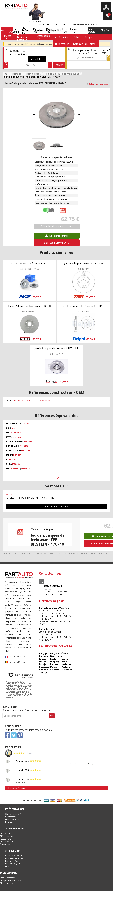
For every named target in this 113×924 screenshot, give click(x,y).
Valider (59, 65)
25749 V (12, 459)
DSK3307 (15, 468)
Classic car (73, 30)
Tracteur (39, 30)
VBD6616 (28, 441)
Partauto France (15, 656)
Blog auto (9, 822)
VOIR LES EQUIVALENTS (56, 243)
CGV (7, 866)
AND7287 (25, 450)
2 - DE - (21, 497)
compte (106, 9)
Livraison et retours (13, 855)
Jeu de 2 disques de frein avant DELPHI (83, 306)
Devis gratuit (91, 30)
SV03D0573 (27, 423)
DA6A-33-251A (45, 400)
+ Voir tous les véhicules (56, 506)
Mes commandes (7, 877)
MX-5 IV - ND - (33, 497)
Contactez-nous (12, 819)
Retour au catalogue (98, 84)
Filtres (77, 37)
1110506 (24, 446)
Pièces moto (5, 838)
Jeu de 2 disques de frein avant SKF (29, 263)
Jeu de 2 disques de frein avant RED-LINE (56, 348)
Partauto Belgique (16, 662)
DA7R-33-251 (32, 400)
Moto (28, 30)
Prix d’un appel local (90, 24)
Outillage (51, 30)
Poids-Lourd (15, 30)
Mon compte (8, 873)
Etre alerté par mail (56, 236)
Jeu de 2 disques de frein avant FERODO (29, 306)
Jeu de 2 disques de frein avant (62, 73)
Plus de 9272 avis (16, 788)
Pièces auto (5, 833)
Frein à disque (33, 73)
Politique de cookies (14, 858)
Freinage (16, 73)
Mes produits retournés (10, 880)
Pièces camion (6, 836)
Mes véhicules (6, 883)
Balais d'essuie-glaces (85, 44)
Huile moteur (62, 44)
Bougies (89, 37)
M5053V (16, 464)
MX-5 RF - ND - (48, 497)
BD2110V (17, 437)
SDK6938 (25, 468)
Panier (109, 14)
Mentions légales (12, 863)
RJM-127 (17, 455)
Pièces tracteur (6, 841)
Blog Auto (105, 30)
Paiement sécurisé (13, 860)
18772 (15, 428)
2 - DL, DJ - (11, 497)
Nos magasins (11, 816)
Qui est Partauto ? (13, 814)
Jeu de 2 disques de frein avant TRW (83, 263)
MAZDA (9, 494)
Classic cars (64, 30)
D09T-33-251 (18, 400)
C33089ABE (15, 432)
